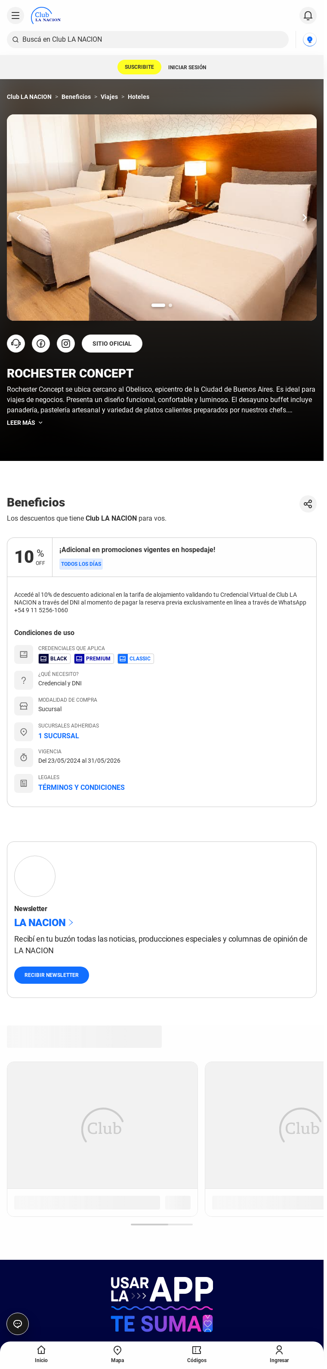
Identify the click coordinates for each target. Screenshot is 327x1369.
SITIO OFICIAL (112, 343)
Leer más (25, 422)
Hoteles (138, 96)
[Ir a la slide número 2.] (170, 305)
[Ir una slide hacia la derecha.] (305, 217)
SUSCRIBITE (139, 67)
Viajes (109, 96)
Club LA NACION (29, 96)
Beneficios (76, 96)
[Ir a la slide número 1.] (158, 305)
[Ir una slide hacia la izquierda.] (19, 217)
